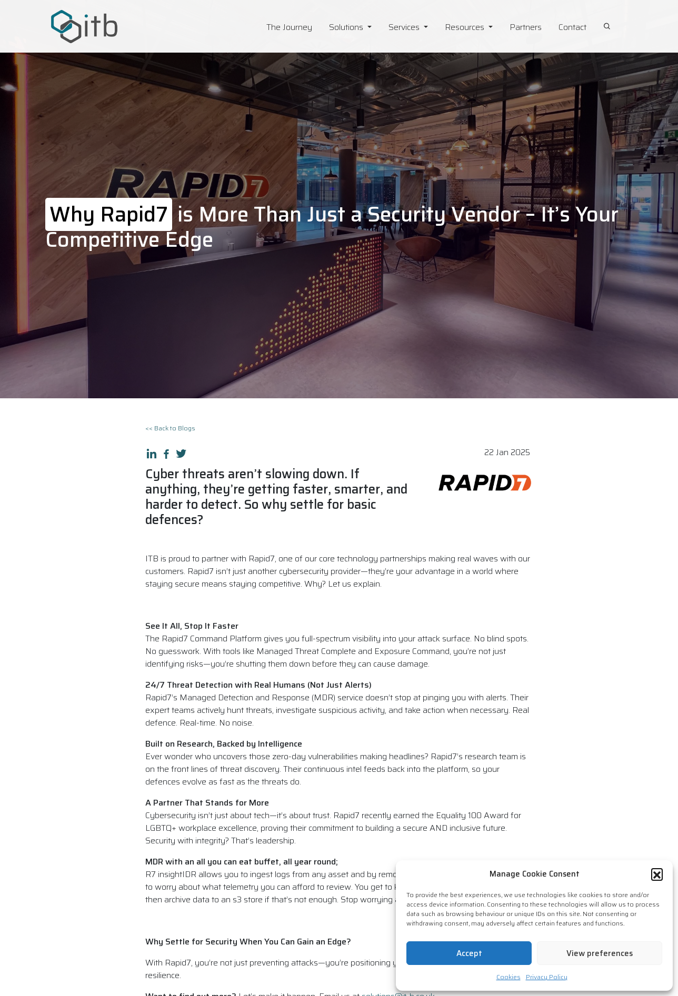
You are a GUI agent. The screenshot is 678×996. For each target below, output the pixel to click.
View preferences (599, 953)
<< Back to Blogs (170, 428)
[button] (657, 874)
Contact (572, 27)
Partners (526, 27)
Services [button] (405, 27)
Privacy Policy (546, 977)
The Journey (289, 27)
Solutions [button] (347, 27)
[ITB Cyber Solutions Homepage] (106, 26)
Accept (469, 953)
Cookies (508, 977)
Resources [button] (465, 27)
